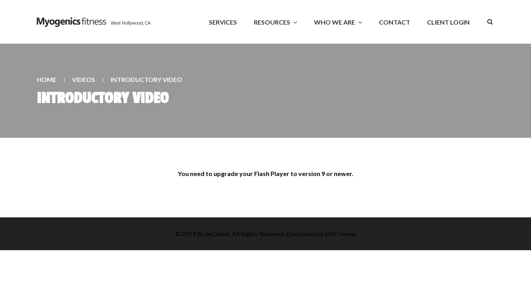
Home (46, 79)
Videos (83, 79)
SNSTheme (340, 233)
